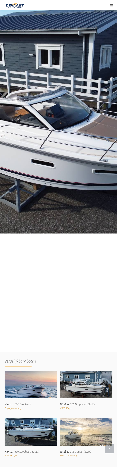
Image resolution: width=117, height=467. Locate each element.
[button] (111, 5)
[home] (14, 4)
